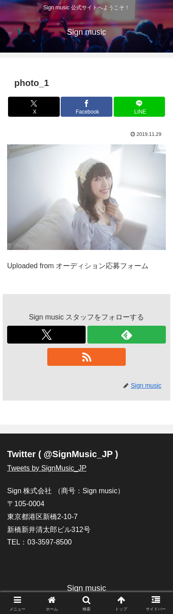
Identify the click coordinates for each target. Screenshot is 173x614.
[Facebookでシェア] (86, 107)
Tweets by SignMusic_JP (46, 468)
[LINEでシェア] (139, 107)
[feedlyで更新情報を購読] (126, 335)
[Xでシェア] (34, 107)
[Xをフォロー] (46, 335)
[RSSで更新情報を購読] (86, 357)
